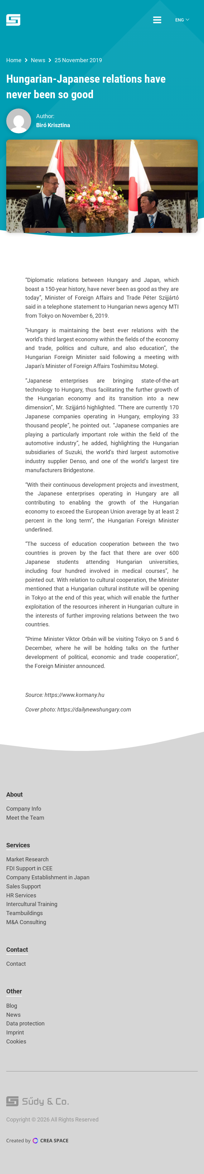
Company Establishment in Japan (48, 877)
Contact (17, 949)
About (14, 794)
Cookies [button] (16, 1041)
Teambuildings (24, 913)
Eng (179, 19)
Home (14, 60)
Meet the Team (25, 817)
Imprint (15, 1032)
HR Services (21, 895)
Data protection (25, 1023)
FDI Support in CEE (29, 868)
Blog (11, 1005)
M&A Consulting (26, 922)
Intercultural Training (31, 904)
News (38, 60)
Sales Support (23, 886)
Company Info (23, 808)
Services (18, 845)
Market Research (27, 859)
